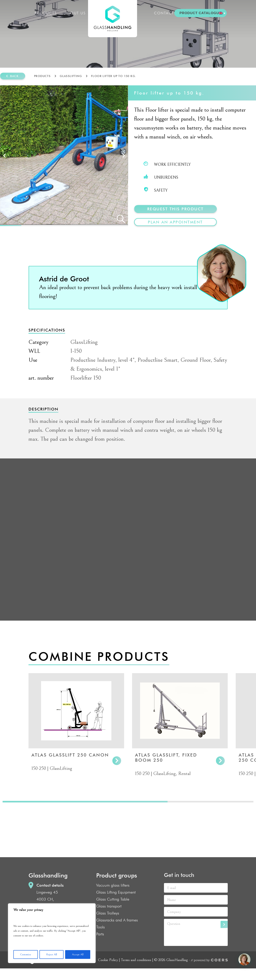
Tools (100, 927)
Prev (4, 155)
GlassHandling (112, 18)
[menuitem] (222, 13)
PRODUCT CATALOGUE (200, 13)
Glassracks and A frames (117, 920)
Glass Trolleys (107, 913)
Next (123, 155)
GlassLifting (71, 76)
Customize (25, 954)
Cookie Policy (108, 960)
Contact (164, 13)
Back (14, 76)
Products (46, 13)
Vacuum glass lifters (112, 885)
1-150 (76, 351)
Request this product (175, 209)
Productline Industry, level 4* (102, 360)
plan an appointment (175, 222)
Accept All (77, 954)
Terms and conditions (136, 960)
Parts (100, 934)
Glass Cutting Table (112, 899)
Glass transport (109, 906)
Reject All (51, 954)
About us (75, 13)
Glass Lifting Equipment (116, 892)
